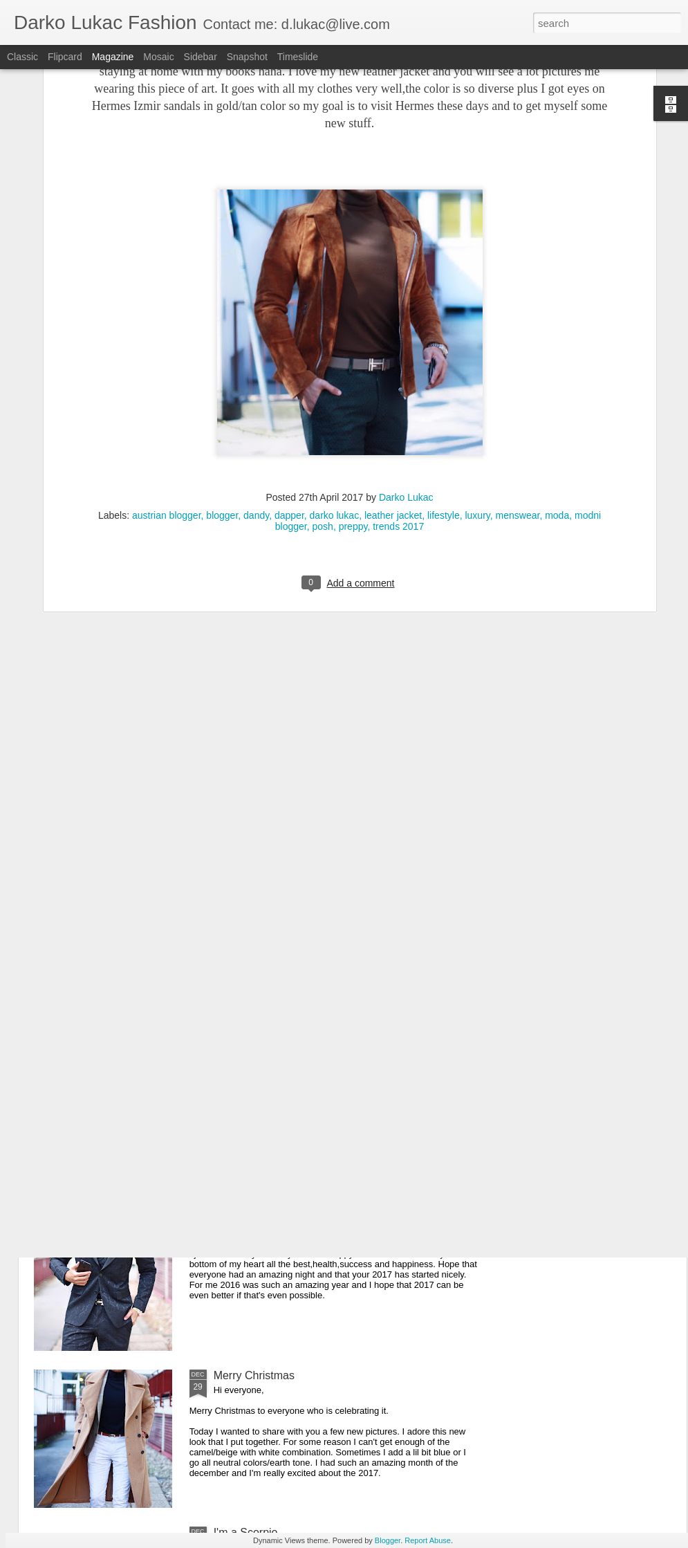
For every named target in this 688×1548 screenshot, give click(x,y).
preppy (353, 370)
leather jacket (393, 359)
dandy (256, 359)
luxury (477, 359)
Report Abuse (428, 1540)
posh (323, 370)
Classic (22, 56)
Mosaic (158, 56)
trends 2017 (398, 370)
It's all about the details (270, 1061)
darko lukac (335, 359)
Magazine (113, 56)
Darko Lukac (406, 341)
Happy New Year (255, 1218)
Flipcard (65, 56)
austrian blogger (166, 359)
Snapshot (247, 56)
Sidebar (200, 56)
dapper (289, 359)
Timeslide (297, 56)
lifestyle (443, 359)
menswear (518, 359)
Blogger (387, 1540)
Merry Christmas (254, 1375)
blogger (222, 359)
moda (557, 359)
